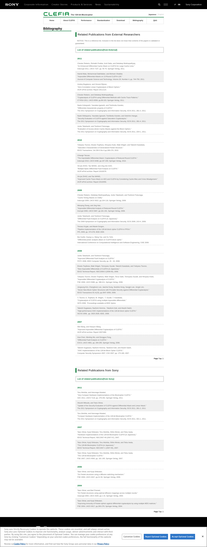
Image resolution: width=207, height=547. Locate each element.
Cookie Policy (20, 544)
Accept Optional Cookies (183, 536)
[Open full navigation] (166, 4)
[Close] (203, 536)
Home (51, 20)
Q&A (155, 20)
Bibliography (138, 20)
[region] (103, 537)
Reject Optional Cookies (156, 536)
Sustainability (111, 4)
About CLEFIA (69, 20)
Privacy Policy (103, 544)
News (98, 4)
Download (121, 20)
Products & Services (81, 4)
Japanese (152, 15)
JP (175, 4)
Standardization (103, 20)
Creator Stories (60, 4)
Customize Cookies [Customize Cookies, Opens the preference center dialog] (131, 536)
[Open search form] (159, 4)
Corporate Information (36, 4)
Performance (86, 20)
